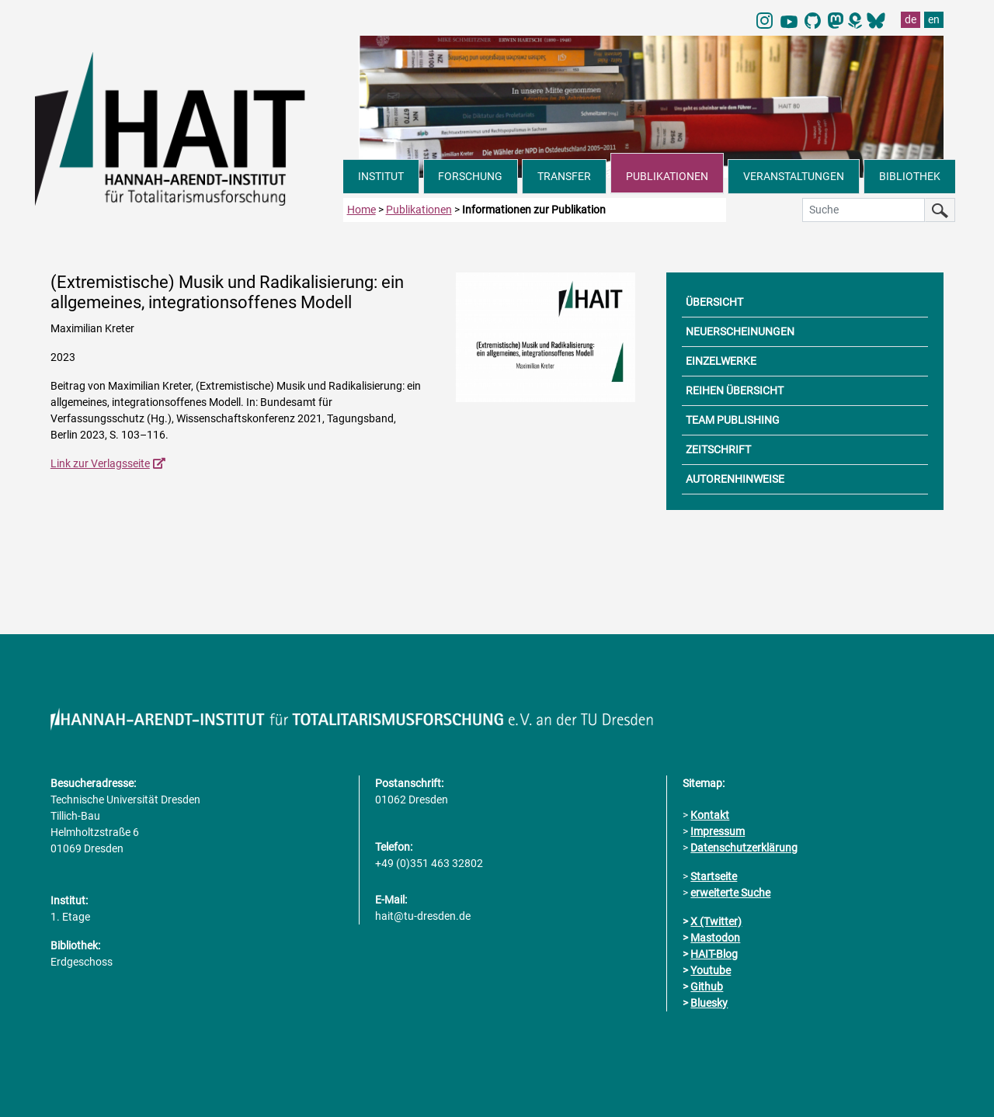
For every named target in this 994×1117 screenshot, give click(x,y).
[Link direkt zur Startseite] (189, 127)
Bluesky (709, 1003)
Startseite (713, 876)
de (910, 19)
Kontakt (709, 815)
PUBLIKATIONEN (667, 176)
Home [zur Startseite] (361, 209)
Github (706, 986)
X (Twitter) (716, 921)
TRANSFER (564, 176)
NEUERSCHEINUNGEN (740, 331)
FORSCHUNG (470, 176)
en (934, 19)
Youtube (710, 970)
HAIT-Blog (714, 954)
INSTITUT (381, 176)
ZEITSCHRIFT (718, 449)
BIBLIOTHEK (909, 176)
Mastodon (715, 937)
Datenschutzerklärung (744, 847)
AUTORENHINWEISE (735, 479)
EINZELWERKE (721, 361)
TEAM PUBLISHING (733, 420)
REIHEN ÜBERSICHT (735, 390)
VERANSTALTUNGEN (793, 176)
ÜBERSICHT (714, 302)
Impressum (717, 831)
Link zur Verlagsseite (100, 463)
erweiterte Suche (730, 892)
